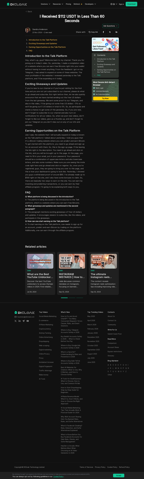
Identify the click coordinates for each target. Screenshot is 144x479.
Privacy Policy (100, 467)
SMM (29, 271)
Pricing (68, 4)
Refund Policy (124, 467)
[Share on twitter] (15, 321)
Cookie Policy (112, 467)
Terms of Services (86, 467)
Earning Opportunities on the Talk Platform (47, 47)
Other (110, 375)
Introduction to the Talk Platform (43, 40)
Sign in (121, 4)
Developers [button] (90, 4)
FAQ (30, 51)
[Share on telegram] (23, 321)
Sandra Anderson (39, 29)
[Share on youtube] (28, 321)
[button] (113, 4)
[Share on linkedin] (19, 321)
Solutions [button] (45, 4)
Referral (77, 4)
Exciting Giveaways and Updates (43, 43)
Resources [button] (58, 4)
